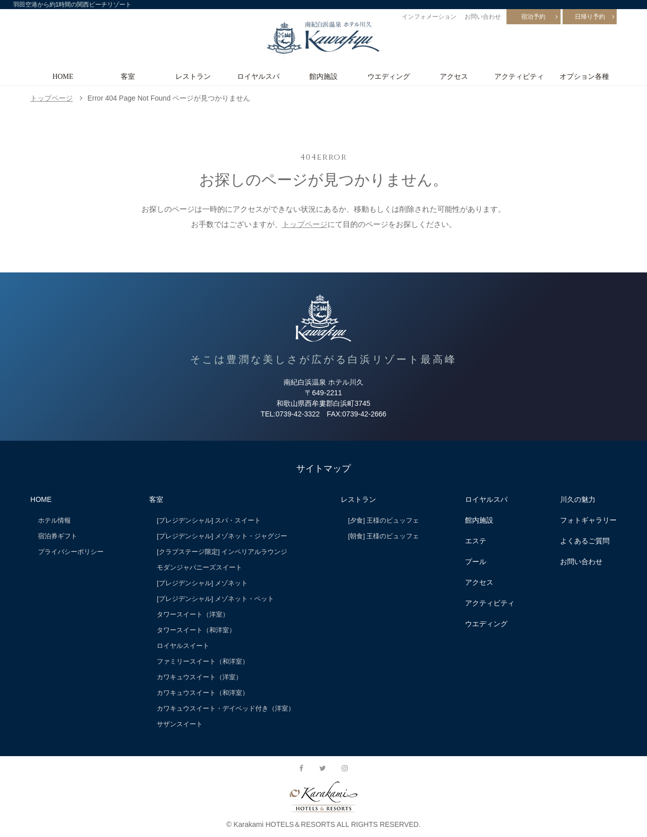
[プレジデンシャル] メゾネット (202, 583)
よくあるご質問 (585, 541)
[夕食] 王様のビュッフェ (384, 520)
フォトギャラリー (588, 520)
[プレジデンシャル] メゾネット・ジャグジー (222, 536)
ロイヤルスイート (183, 645)
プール (475, 561)
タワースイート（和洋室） (196, 630)
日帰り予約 (590, 16)
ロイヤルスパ (258, 76)
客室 (128, 76)
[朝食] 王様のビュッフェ (384, 536)
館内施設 (323, 76)
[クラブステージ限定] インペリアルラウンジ (222, 551)
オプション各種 (584, 76)
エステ (475, 541)
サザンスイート (180, 724)
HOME (63, 76)
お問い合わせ (483, 16)
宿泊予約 (533, 16)
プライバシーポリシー (71, 551)
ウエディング (388, 76)
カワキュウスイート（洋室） (199, 677)
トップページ (51, 98)
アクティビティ (519, 76)
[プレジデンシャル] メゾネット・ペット (215, 598)
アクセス (454, 76)
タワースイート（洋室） (193, 614)
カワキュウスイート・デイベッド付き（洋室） (226, 708)
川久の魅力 (577, 499)
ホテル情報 (54, 520)
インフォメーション (429, 16)
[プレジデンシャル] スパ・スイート (209, 520)
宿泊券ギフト (57, 536)
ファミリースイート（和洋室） (203, 661)
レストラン (193, 76)
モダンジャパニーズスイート (199, 567)
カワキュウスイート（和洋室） (203, 692)
